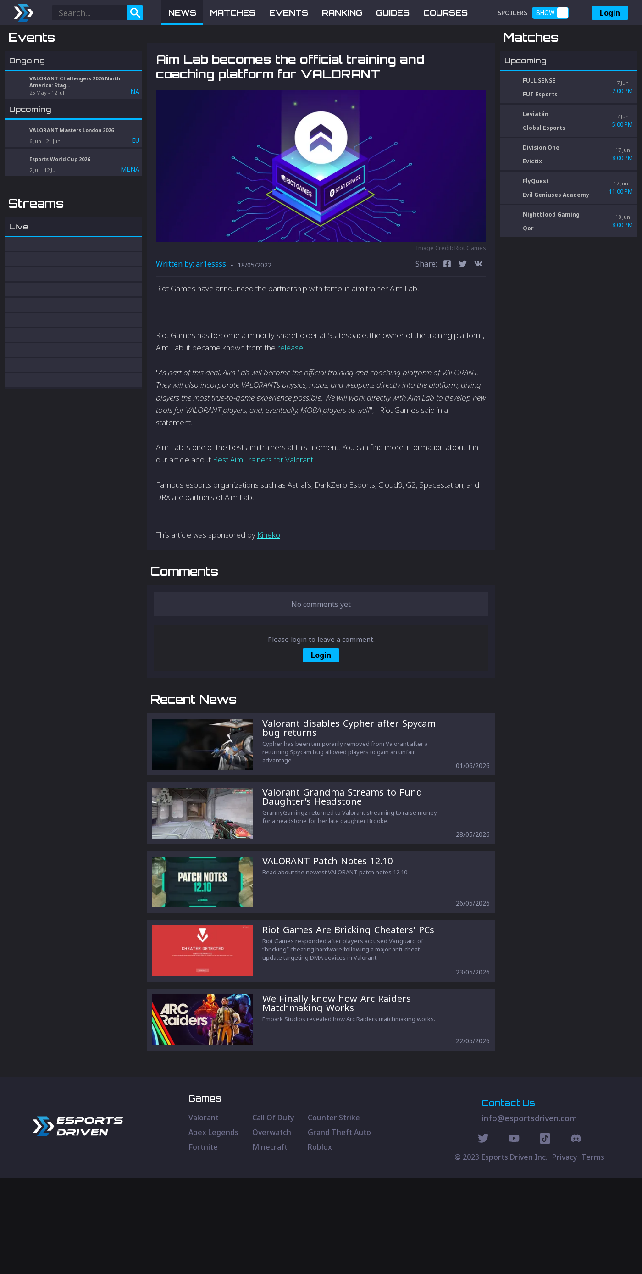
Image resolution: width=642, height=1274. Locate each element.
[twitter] (463, 312)
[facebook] (447, 312)
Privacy (564, 1253)
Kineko (268, 582)
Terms (592, 1253)
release (290, 395)
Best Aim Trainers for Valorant (263, 507)
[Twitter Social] (483, 1235)
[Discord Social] (545, 1235)
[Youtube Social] (514, 1235)
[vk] (478, 312)
